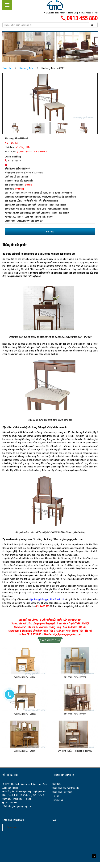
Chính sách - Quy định (62, 792)
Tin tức (55, 796)
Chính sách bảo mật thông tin (65, 788)
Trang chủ (6, 68)
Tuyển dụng (57, 800)
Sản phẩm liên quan (50, 640)
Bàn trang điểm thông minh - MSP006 (75, 751)
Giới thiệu (56, 784)
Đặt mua (50, 231)
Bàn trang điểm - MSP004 (25, 751)
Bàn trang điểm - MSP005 (25, 714)
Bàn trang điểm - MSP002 (75, 677)
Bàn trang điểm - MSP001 (25, 677)
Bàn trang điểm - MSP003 (75, 714)
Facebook (11, 827)
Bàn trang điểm (26, 68)
